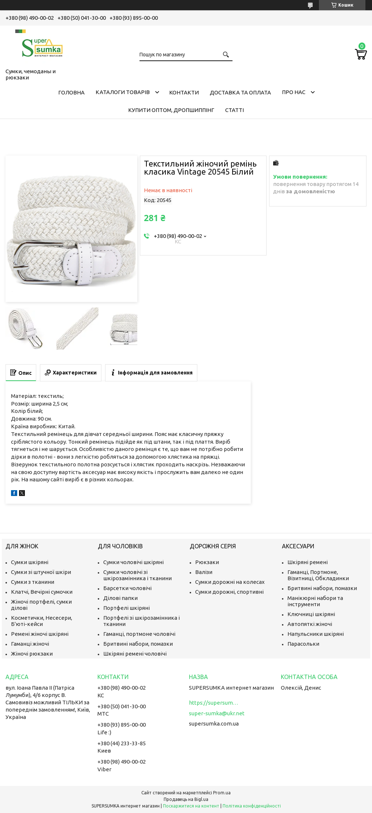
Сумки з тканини (32, 582)
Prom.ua (222, 792)
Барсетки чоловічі (127, 588)
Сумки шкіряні (29, 562)
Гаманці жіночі (30, 644)
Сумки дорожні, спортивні (229, 592)
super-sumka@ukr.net (217, 713)
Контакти (184, 92)
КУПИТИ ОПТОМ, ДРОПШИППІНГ (171, 110)
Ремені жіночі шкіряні (39, 634)
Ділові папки (120, 598)
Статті (234, 110)
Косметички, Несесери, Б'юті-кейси (41, 621)
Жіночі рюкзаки (32, 653)
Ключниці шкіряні (311, 614)
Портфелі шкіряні (126, 608)
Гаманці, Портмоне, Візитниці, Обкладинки (318, 575)
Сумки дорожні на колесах (230, 582)
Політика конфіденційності (252, 805)
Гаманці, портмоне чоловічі (139, 634)
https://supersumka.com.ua (214, 703)
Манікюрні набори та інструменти (315, 601)
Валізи (203, 572)
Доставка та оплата (240, 92)
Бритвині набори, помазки (138, 644)
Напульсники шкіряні (315, 634)
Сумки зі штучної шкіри (41, 572)
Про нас (293, 92)
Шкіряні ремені (307, 562)
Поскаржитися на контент (191, 805)
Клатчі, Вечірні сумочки (41, 592)
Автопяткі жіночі (309, 624)
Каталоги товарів (123, 92)
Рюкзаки (207, 562)
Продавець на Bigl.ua (186, 799)
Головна (71, 92)
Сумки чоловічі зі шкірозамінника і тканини (137, 575)
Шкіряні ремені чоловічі (135, 653)
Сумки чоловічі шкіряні (133, 562)
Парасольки (303, 644)
